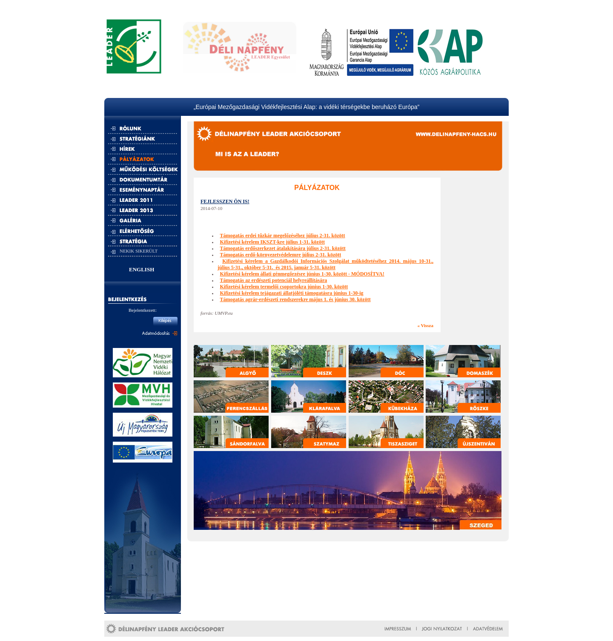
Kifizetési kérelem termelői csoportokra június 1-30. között (284, 287)
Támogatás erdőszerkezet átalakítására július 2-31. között (283, 248)
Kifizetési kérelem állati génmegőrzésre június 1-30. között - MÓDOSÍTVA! (302, 274)
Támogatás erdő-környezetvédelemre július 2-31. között (280, 255)
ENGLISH (141, 269)
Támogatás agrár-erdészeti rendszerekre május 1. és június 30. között (295, 299)
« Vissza (425, 325)
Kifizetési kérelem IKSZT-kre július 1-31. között (272, 242)
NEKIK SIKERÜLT (139, 250)
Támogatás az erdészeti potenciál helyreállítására (273, 280)
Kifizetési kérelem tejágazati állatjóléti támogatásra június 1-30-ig (292, 293)
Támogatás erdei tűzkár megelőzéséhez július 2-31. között (282, 236)
